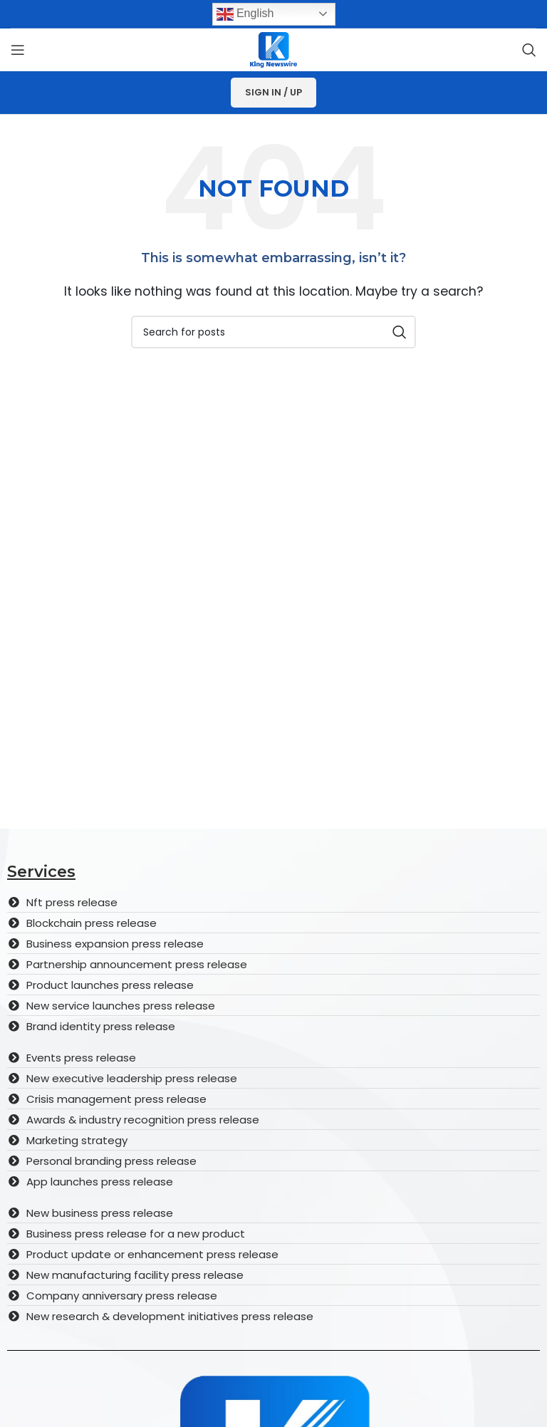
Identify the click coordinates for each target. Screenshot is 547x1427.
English (245, 14)
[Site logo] (273, 49)
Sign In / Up (273, 92)
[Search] (529, 50)
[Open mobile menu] (18, 50)
